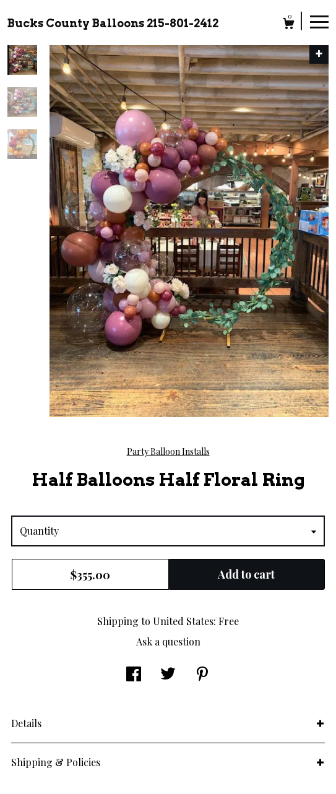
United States (183, 621)
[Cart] (289, 25)
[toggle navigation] (319, 21)
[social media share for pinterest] (202, 674)
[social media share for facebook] (133, 674)
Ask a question (168, 641)
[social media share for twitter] (168, 674)
